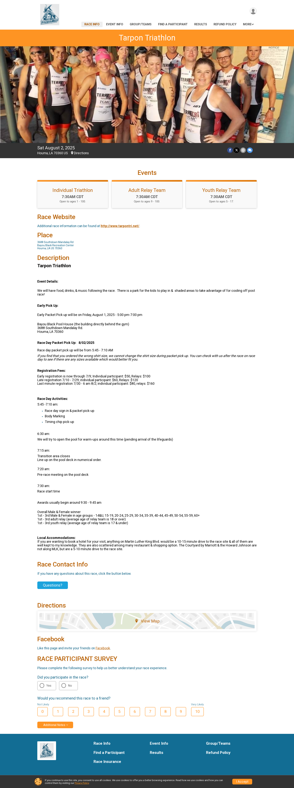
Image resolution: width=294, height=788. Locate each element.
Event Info (114, 24)
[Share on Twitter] (236, 150)
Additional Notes (54, 725)
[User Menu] (253, 10)
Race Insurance (107, 762)
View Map (147, 621)
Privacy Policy (82, 783)
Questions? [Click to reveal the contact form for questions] (52, 585)
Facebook (103, 648)
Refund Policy (225, 24)
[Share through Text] (250, 150)
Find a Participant (173, 24)
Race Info (92, 24)
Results (200, 24)
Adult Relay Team (147, 190)
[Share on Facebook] (230, 150)
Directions (81, 153)
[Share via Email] (243, 150)
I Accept (242, 782)
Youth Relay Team (221, 190)
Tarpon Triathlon (147, 37)
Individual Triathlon (72, 190)
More (247, 24)
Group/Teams (141, 24)
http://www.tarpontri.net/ (120, 226)
